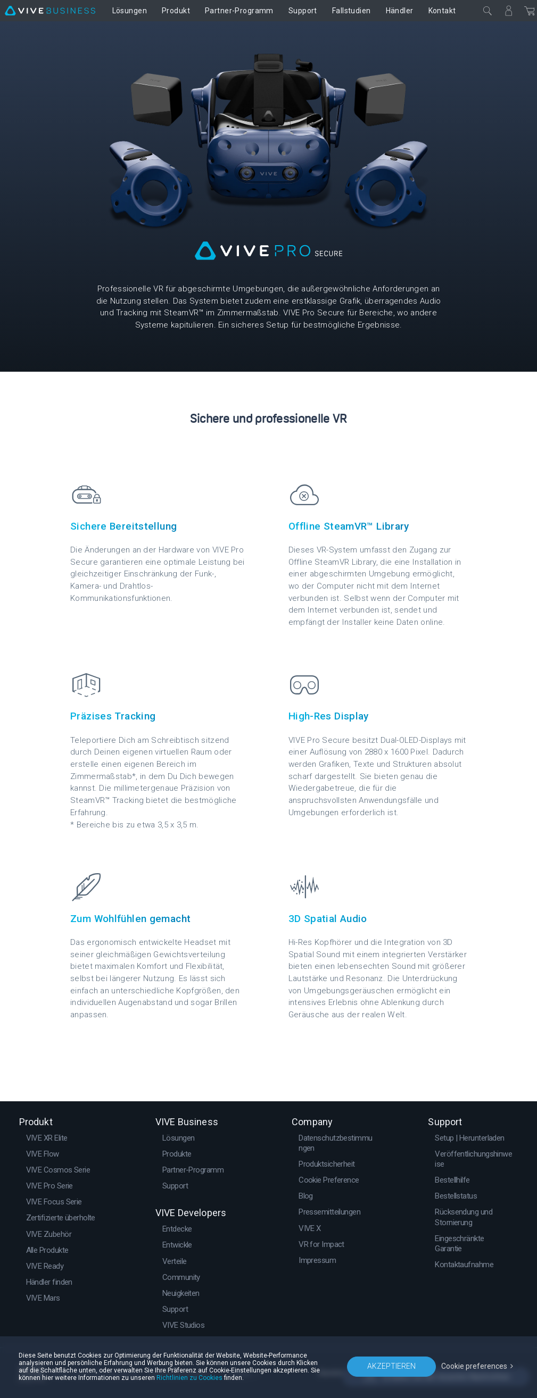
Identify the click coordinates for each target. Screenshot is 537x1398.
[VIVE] (50, 10)
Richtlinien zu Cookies (189, 1378)
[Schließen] (487, 10)
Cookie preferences (474, 1366)
